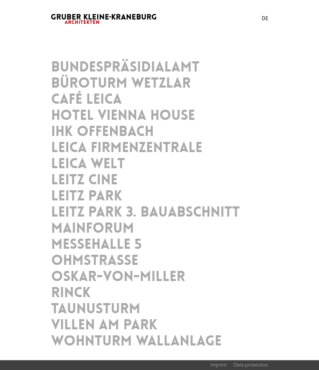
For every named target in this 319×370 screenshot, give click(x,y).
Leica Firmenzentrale (126, 147)
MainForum (92, 228)
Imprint (218, 365)
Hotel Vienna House (123, 115)
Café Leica (86, 99)
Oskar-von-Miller (118, 276)
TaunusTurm (95, 309)
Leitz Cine (84, 180)
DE (265, 18)
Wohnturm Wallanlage (136, 341)
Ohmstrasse (94, 260)
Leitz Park (86, 196)
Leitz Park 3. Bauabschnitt (145, 212)
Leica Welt (88, 164)
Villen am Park (104, 325)
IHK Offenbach (102, 131)
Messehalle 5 (96, 244)
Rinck (71, 292)
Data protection (251, 365)
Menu (253, 19)
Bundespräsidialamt (125, 67)
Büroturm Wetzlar (121, 83)
